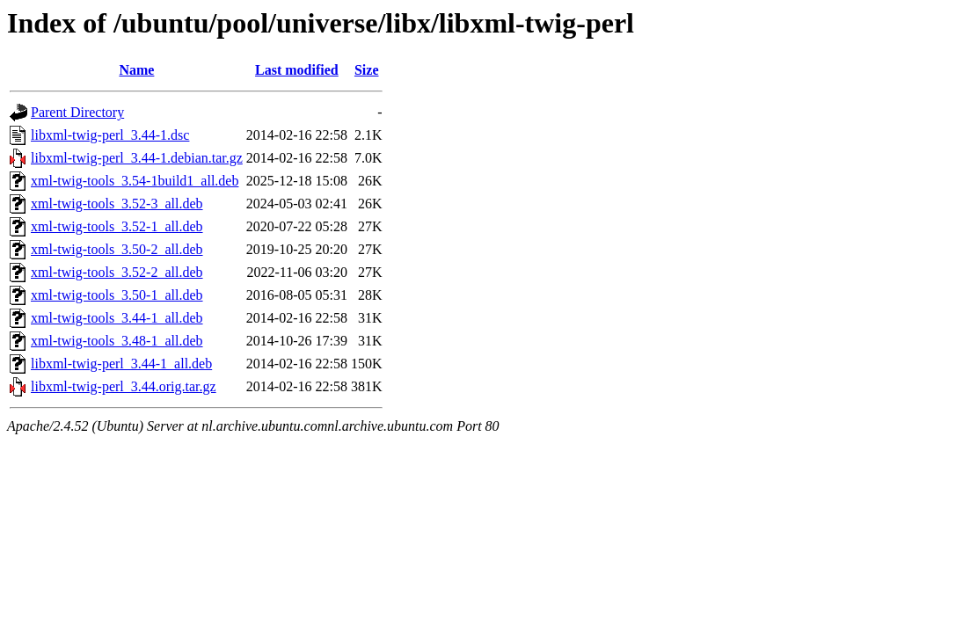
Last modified (297, 69)
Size (366, 69)
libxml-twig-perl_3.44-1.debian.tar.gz (137, 157)
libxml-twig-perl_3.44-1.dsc (110, 134)
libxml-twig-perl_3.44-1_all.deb (121, 363)
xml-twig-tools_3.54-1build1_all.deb (134, 180)
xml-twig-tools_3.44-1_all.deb (117, 317)
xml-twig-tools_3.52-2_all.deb (117, 272)
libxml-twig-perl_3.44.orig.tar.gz (123, 386)
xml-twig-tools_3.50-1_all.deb (117, 294)
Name (136, 69)
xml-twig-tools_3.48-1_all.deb (117, 340)
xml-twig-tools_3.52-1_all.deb (117, 226)
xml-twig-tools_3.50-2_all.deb (117, 249)
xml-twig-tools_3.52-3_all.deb (117, 203)
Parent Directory (77, 112)
